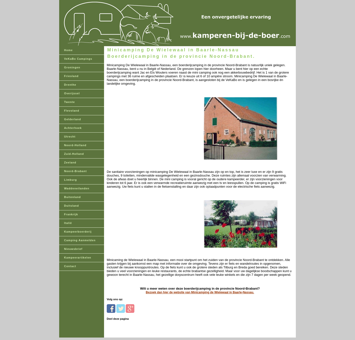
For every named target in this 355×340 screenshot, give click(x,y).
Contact (70, 266)
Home (68, 50)
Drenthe (70, 84)
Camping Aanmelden (80, 240)
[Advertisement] (141, 116)
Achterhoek (73, 127)
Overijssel (72, 93)
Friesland (71, 76)
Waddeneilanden (76, 188)
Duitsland (71, 205)
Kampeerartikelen (77, 257)
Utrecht (69, 136)
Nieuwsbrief (73, 248)
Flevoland (71, 110)
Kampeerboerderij (78, 231)
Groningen (72, 67)
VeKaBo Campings (78, 58)
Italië (68, 222)
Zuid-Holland (74, 153)
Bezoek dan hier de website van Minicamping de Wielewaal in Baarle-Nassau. (200, 292)
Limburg (70, 179)
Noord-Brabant (75, 171)
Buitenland (72, 197)
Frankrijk (71, 214)
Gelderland (72, 119)
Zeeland (70, 162)
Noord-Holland (75, 145)
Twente (69, 101)
